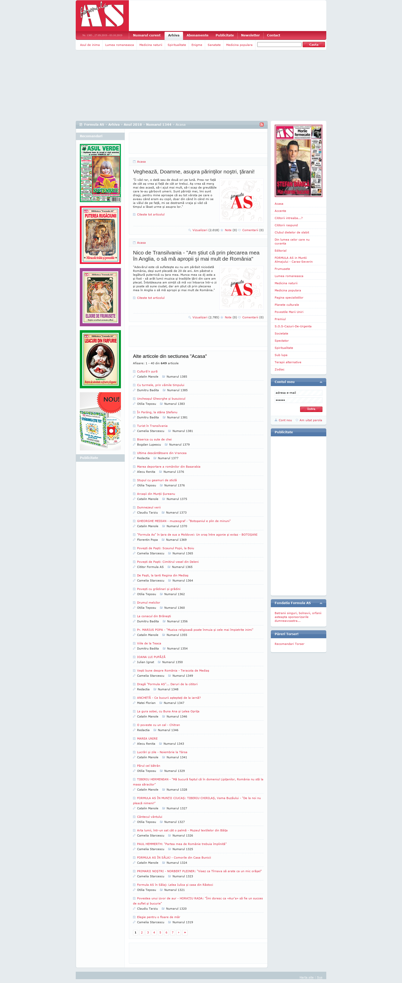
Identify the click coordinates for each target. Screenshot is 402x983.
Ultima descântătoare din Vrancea (162, 453)
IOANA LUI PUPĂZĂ (151, 656)
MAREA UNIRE (147, 738)
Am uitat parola (311, 420)
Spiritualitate (177, 44)
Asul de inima (90, 44)
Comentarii (253, 230)
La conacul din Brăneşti (154, 616)
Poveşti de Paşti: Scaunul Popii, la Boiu (165, 548)
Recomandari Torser (289, 643)
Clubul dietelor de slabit (292, 232)
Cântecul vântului (149, 816)
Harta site (307, 977)
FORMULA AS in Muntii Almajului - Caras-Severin (294, 259)
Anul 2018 (133, 124)
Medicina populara (239, 44)
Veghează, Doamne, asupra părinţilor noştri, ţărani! (194, 171)
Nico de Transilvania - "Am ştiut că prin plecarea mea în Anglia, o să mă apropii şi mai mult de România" (196, 256)
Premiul (280, 319)
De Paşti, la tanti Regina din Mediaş (162, 575)
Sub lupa (281, 355)
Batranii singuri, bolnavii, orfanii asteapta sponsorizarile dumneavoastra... (298, 616)
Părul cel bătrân (148, 765)
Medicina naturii (150, 44)
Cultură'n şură (147, 371)
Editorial (280, 250)
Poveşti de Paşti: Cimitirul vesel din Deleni (168, 561)
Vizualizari (206, 230)
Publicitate (225, 35)
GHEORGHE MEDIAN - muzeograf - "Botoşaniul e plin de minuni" (184, 521)
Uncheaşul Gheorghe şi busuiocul (161, 398)
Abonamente (197, 35)
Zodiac (279, 369)
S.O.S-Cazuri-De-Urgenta (293, 326)
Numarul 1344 (158, 124)
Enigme (197, 44)
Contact (273, 35)
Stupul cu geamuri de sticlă (157, 480)
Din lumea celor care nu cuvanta (292, 241)
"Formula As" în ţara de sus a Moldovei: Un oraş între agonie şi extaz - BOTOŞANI (197, 534)
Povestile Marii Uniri (289, 311)
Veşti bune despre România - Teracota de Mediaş (173, 670)
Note (231, 230)
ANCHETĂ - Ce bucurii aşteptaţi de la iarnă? (169, 697)
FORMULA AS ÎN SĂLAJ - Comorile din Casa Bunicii (174, 857)
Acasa (141, 161)
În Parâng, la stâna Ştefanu (157, 412)
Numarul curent (146, 35)
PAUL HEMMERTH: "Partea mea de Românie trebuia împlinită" (182, 844)
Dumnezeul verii (149, 507)
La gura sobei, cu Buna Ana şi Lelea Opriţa (168, 711)
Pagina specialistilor (289, 297)
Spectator (282, 340)
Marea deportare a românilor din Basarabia (168, 466)
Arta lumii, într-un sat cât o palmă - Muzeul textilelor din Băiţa (182, 830)
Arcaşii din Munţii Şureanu (156, 493)
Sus (319, 977)
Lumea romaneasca (119, 44)
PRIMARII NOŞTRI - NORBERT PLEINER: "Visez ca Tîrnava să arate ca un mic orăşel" (199, 871)
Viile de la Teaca (149, 643)
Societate (281, 333)
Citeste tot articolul (151, 214)
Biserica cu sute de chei (154, 439)
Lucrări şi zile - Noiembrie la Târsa (162, 752)
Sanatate (214, 44)
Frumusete (282, 268)
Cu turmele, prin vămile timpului (160, 385)
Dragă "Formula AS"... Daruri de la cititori (167, 684)
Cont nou (285, 420)
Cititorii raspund (286, 225)
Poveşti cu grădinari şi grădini (158, 589)
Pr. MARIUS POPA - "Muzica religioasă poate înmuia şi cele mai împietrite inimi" (195, 629)
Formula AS (94, 124)
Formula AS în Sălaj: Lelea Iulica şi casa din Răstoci (175, 884)
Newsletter (250, 35)
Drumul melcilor (148, 602)
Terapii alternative (288, 362)
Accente (280, 210)
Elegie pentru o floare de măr (158, 917)
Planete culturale (287, 304)
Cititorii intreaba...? (289, 218)
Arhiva (173, 35)
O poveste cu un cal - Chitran (158, 724)
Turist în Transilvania (152, 425)
